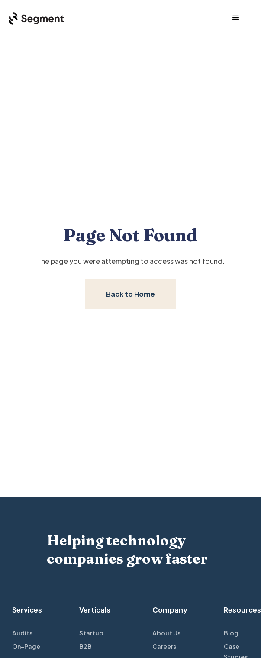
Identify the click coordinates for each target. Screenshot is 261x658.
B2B (85, 646)
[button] (236, 18)
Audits (22, 633)
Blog (231, 633)
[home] (32, 18)
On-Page (26, 646)
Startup (91, 633)
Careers (164, 646)
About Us (166, 633)
